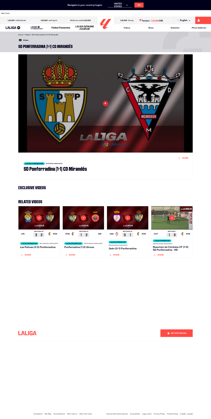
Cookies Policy (172, 414)
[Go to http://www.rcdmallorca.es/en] (138, 13)
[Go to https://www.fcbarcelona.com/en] (68, 13)
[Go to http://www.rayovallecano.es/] (108, 13)
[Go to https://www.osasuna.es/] (38, 13)
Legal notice (147, 414)
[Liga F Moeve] (61, 28)
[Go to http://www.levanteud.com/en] (98, 13)
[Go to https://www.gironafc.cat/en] (88, 13)
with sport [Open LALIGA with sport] (49, 20)
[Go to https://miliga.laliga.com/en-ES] (203, 20)
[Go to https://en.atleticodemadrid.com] (28, 13)
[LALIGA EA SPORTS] (13, 28)
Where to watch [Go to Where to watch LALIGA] (80, 20)
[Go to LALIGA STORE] (151, 20)
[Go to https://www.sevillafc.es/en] (188, 13)
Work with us (72, 414)
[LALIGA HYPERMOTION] (37, 28)
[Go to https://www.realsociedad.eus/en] (178, 13)
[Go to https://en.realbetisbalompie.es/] (148, 13)
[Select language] (184, 20)
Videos (127, 28)
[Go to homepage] (105, 30)
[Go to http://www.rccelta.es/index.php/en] (118, 13)
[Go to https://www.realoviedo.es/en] (168, 13)
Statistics (175, 28)
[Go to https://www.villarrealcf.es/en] (208, 13)
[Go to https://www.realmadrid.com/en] (158, 13)
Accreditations (59, 414)
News (151, 28)
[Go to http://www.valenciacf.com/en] (198, 13)
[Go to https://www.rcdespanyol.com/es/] (128, 13)
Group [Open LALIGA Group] (127, 20)
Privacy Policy (159, 414)
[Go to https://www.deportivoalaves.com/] (48, 13)
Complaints (38, 414)
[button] (13, 28)
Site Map (48, 414)
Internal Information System (117, 414)
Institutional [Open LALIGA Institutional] (17, 20)
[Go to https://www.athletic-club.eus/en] (17, 13)
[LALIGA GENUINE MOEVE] (84, 28)
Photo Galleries (199, 28)
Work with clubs (85, 414)
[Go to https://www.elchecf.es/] (58, 13)
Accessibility (135, 414)
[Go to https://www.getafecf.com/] (78, 13)
